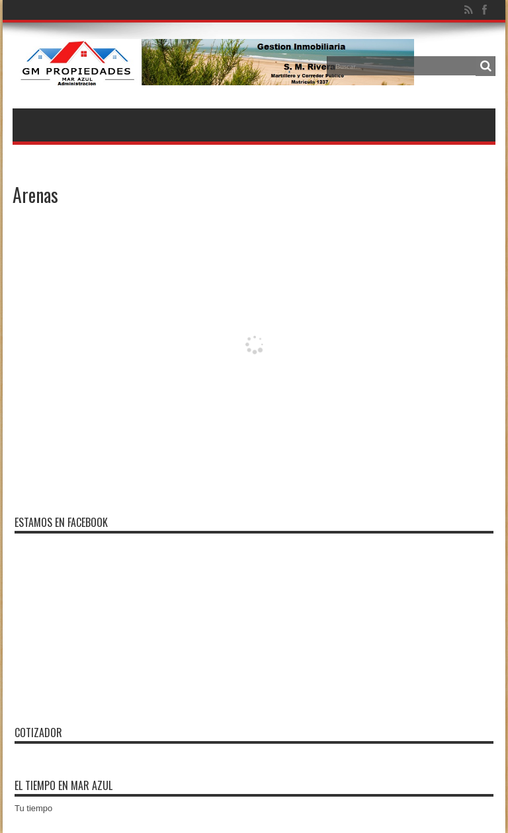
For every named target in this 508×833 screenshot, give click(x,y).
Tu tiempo (33, 808)
